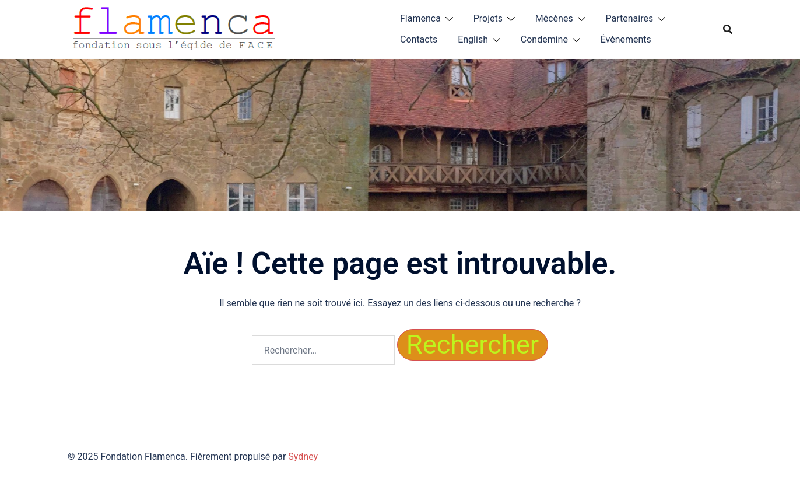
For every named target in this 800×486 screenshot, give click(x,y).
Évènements (626, 39)
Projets (488, 18)
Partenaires (629, 18)
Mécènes (554, 18)
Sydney (303, 456)
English (473, 39)
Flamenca (420, 18)
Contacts (418, 39)
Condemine (544, 39)
